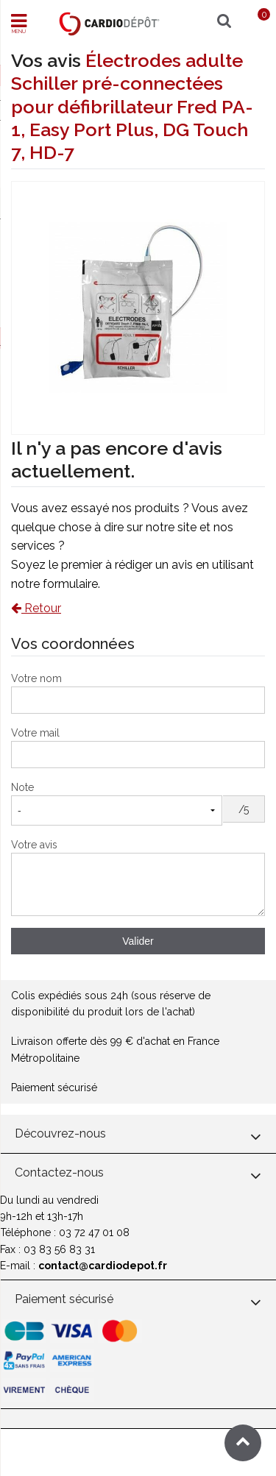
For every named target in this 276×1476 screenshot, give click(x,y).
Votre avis (34, 845)
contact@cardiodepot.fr (102, 1265)
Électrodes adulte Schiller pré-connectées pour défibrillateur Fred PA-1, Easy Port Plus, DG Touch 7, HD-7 (132, 106)
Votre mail (35, 733)
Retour (36, 608)
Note (22, 787)
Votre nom (36, 678)
